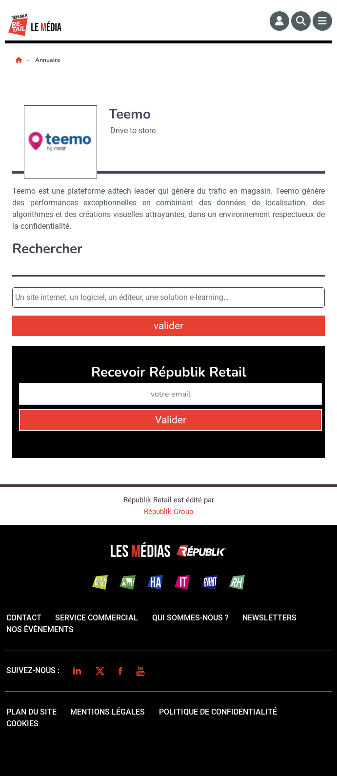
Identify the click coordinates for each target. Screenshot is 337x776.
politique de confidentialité (218, 711)
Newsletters (269, 617)
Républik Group (168, 511)
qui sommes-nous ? (190, 617)
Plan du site (31, 711)
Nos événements (40, 629)
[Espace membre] (279, 21)
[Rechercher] (301, 21)
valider (168, 326)
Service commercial (96, 617)
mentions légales (107, 711)
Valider (170, 420)
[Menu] (322, 21)
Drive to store (133, 130)
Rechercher (47, 249)
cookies (22, 723)
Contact (23, 617)
